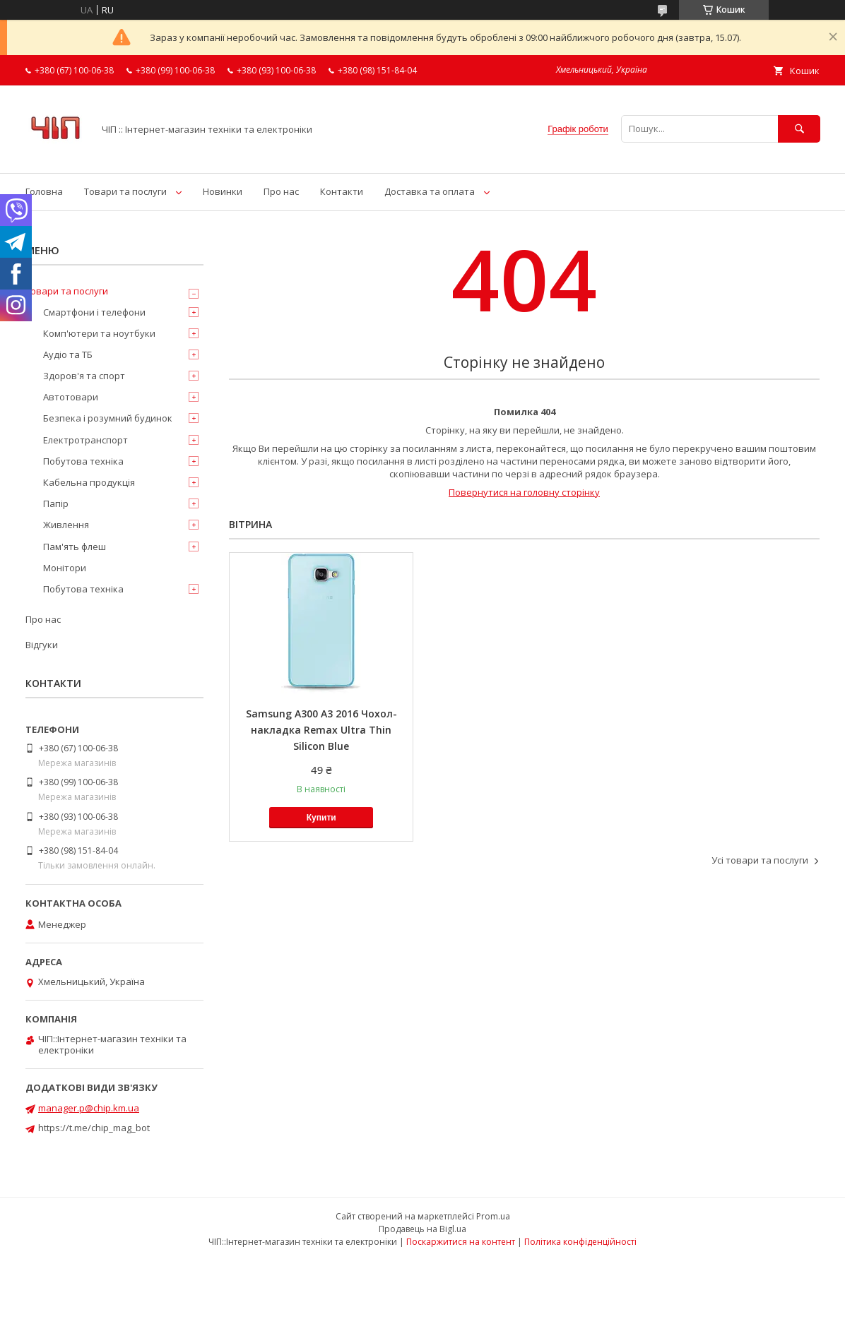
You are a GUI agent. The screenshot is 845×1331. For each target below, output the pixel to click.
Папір (56, 503)
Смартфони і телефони (94, 312)
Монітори (64, 567)
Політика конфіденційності (580, 1242)
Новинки (222, 191)
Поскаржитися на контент (460, 1242)
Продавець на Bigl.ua (422, 1229)
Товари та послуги (125, 191)
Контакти (341, 191)
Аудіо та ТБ (68, 354)
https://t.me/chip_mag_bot (94, 1127)
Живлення (66, 524)
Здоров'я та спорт (84, 375)
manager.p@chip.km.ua (88, 1108)
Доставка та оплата (429, 191)
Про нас (281, 191)
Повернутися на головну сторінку (524, 492)
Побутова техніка (83, 461)
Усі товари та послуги (759, 860)
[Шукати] (799, 129)
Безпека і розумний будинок (107, 418)
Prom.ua (493, 1216)
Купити (321, 818)
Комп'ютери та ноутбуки (99, 333)
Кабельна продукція (89, 482)
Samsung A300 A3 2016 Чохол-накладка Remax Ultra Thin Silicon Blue (321, 730)
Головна (44, 191)
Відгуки (41, 644)
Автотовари (70, 396)
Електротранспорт (85, 440)
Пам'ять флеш (74, 546)
